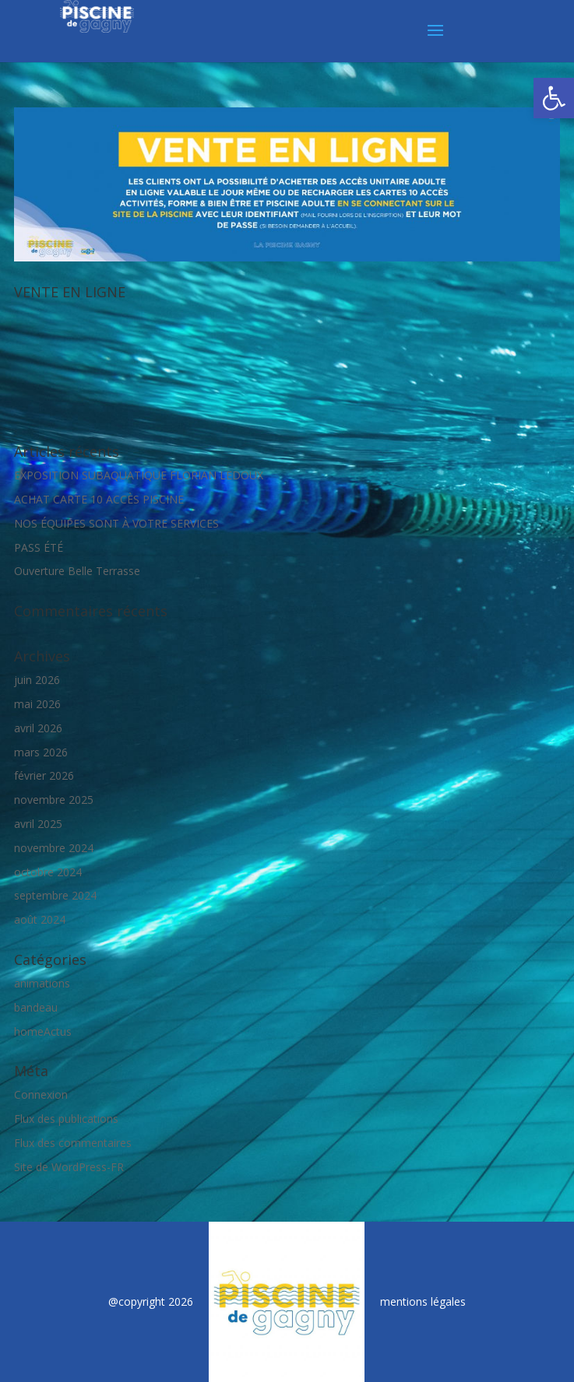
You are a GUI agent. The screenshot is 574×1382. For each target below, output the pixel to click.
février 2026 (44, 775)
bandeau (36, 1007)
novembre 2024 (53, 847)
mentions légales (423, 1301)
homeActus (43, 1031)
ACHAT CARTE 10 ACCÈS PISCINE (99, 499)
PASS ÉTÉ (38, 547)
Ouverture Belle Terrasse (77, 570)
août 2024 (39, 919)
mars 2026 (41, 752)
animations (42, 983)
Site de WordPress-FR (69, 1166)
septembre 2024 (55, 895)
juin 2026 (37, 679)
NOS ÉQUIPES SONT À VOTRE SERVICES (116, 523)
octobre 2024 (48, 872)
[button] (554, 98)
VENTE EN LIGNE (69, 291)
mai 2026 (37, 703)
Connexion (41, 1094)
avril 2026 (38, 728)
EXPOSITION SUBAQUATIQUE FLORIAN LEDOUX (138, 475)
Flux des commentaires (73, 1142)
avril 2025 (38, 823)
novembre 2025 (53, 799)
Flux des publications (66, 1118)
